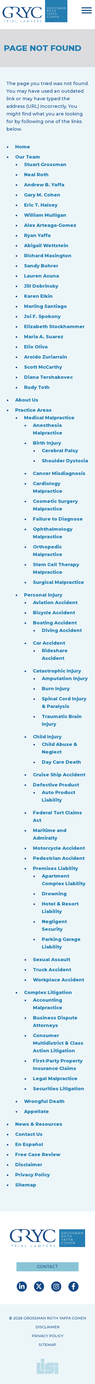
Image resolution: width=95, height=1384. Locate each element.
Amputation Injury (65, 678)
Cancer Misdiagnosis (59, 473)
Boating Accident (55, 623)
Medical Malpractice (49, 418)
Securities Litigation (58, 1089)
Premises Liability (55, 868)
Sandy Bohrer (41, 266)
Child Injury (47, 737)
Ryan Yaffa (37, 235)
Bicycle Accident (54, 613)
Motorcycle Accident (59, 848)
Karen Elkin (38, 296)
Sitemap (25, 1185)
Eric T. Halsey (41, 205)
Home (22, 147)
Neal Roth (36, 174)
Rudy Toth (37, 387)
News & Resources (38, 1124)
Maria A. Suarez (43, 337)
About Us (26, 400)
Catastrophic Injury (57, 671)
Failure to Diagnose (58, 519)
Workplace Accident (58, 980)
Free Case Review (37, 1154)
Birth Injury (47, 443)
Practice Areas (33, 410)
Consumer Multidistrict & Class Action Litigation (58, 1043)
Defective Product (56, 785)
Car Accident (49, 643)
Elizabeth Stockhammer (54, 326)
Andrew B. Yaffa (44, 185)
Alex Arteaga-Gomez (50, 225)
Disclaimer (28, 1165)
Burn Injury (56, 688)
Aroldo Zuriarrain (45, 357)
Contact (47, 1266)
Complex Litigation (48, 992)
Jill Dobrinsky (41, 286)
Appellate (36, 1111)
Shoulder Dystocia (65, 461)
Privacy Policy (32, 1175)
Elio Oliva (36, 347)
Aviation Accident (55, 602)
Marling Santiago (45, 306)
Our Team (27, 157)
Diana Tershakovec (48, 377)
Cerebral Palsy (60, 450)
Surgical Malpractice (58, 582)
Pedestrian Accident (59, 858)
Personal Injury (43, 595)
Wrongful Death (44, 1101)
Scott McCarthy (43, 367)
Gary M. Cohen (42, 195)
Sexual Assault (51, 959)
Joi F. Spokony (42, 316)
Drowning (54, 894)
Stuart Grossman (45, 164)
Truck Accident (52, 970)
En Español (29, 1144)
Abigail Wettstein (46, 245)
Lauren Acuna (41, 276)
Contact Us (29, 1134)
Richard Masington (47, 256)
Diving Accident (62, 630)
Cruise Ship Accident (59, 775)
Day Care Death (61, 762)
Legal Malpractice (55, 1078)
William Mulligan (45, 215)
